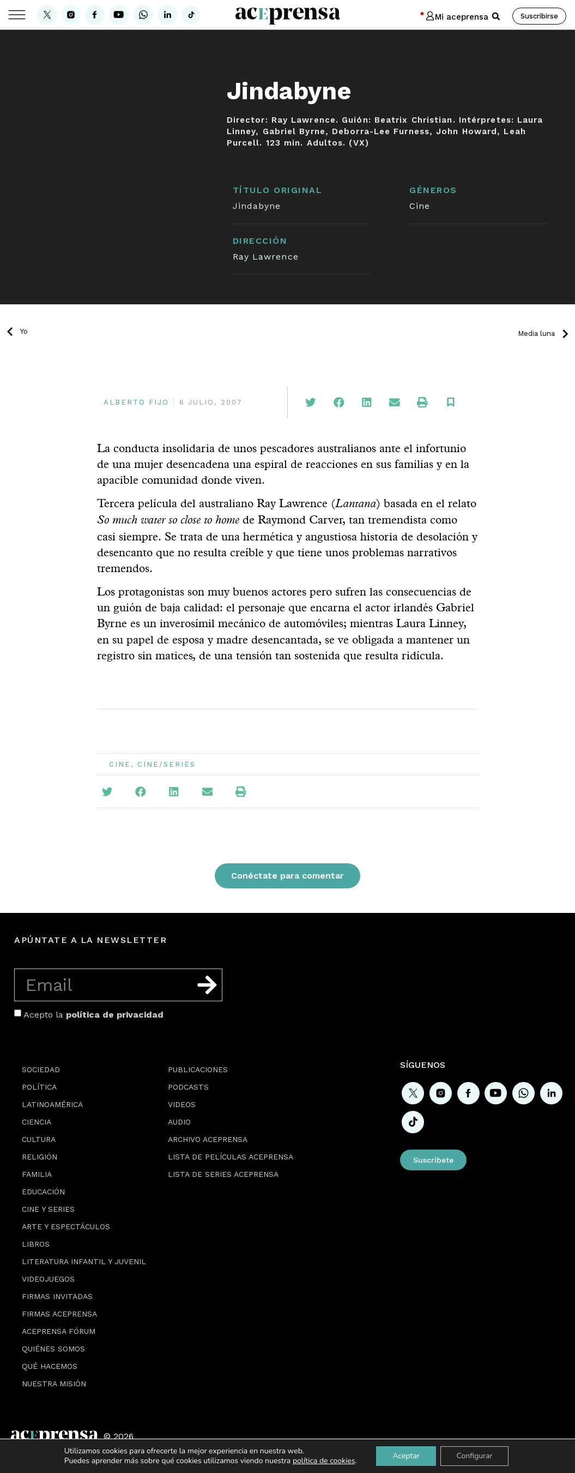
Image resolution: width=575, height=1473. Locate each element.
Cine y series (48, 1209)
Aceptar (405, 1456)
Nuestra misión (54, 1383)
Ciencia (36, 1121)
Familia (37, 1174)
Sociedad (41, 1069)
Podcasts (188, 1087)
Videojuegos (48, 1278)
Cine (419, 206)
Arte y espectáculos (66, 1226)
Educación (43, 1191)
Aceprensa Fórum (58, 1331)
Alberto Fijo (136, 402)
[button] (496, 16)
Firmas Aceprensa (59, 1313)
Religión (39, 1156)
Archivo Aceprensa (207, 1139)
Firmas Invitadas (57, 1296)
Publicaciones (198, 1069)
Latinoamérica (52, 1104)
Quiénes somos (53, 1348)
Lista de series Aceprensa (223, 1174)
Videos (182, 1104)
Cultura (39, 1139)
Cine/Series (166, 764)
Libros (36, 1244)
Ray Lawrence (266, 256)
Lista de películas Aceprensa (230, 1156)
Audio (179, 1121)
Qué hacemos (49, 1366)
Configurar (475, 1456)
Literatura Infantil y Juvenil (84, 1261)
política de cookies (324, 1461)
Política (39, 1087)
